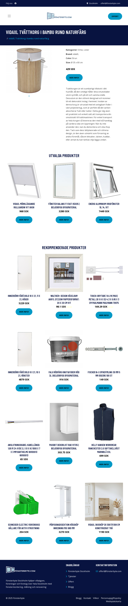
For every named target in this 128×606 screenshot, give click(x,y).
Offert (115, 16)
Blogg (71, 587)
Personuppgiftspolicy (111, 598)
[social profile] (15, 3)
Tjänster (72, 576)
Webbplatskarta (113, 601)
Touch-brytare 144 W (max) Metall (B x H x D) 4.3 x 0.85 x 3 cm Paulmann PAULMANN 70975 (104, 299)
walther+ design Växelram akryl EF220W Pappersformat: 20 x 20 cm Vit (63, 299)
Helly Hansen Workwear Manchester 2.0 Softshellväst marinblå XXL (104, 448)
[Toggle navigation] (9, 16)
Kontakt (87, 598)
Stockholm (93, 3)
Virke (80, 49)
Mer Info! (74, 77)
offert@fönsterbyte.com (110, 3)
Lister (86, 49)
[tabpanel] (29, 70)
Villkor (96, 598)
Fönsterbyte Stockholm (79, 571)
